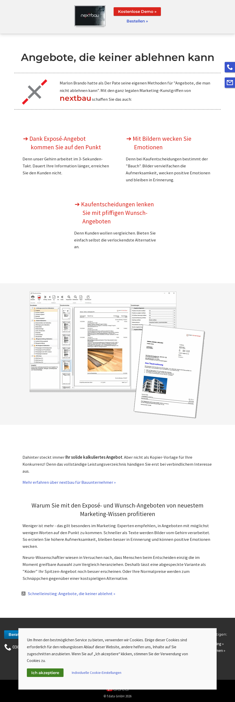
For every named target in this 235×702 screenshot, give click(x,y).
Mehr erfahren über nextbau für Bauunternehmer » (69, 482)
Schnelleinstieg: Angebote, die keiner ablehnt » (71, 593)
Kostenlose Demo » (137, 11)
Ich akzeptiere (45, 672)
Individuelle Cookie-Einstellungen (96, 672)
